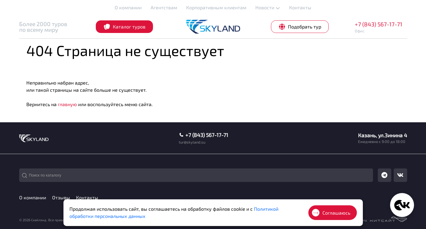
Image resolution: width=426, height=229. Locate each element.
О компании (128, 7)
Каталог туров (124, 26)
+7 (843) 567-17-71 (378, 24)
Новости (267, 7)
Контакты (300, 7)
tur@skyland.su (192, 142)
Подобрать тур (299, 26)
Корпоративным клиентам (216, 7)
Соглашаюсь (331, 212)
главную (67, 104)
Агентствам (164, 7)
